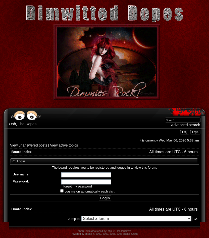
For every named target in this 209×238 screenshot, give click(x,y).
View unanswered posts (28, 145)
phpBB (88, 233)
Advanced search (185, 125)
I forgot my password (77, 186)
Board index (21, 152)
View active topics (64, 145)
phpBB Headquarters (119, 231)
